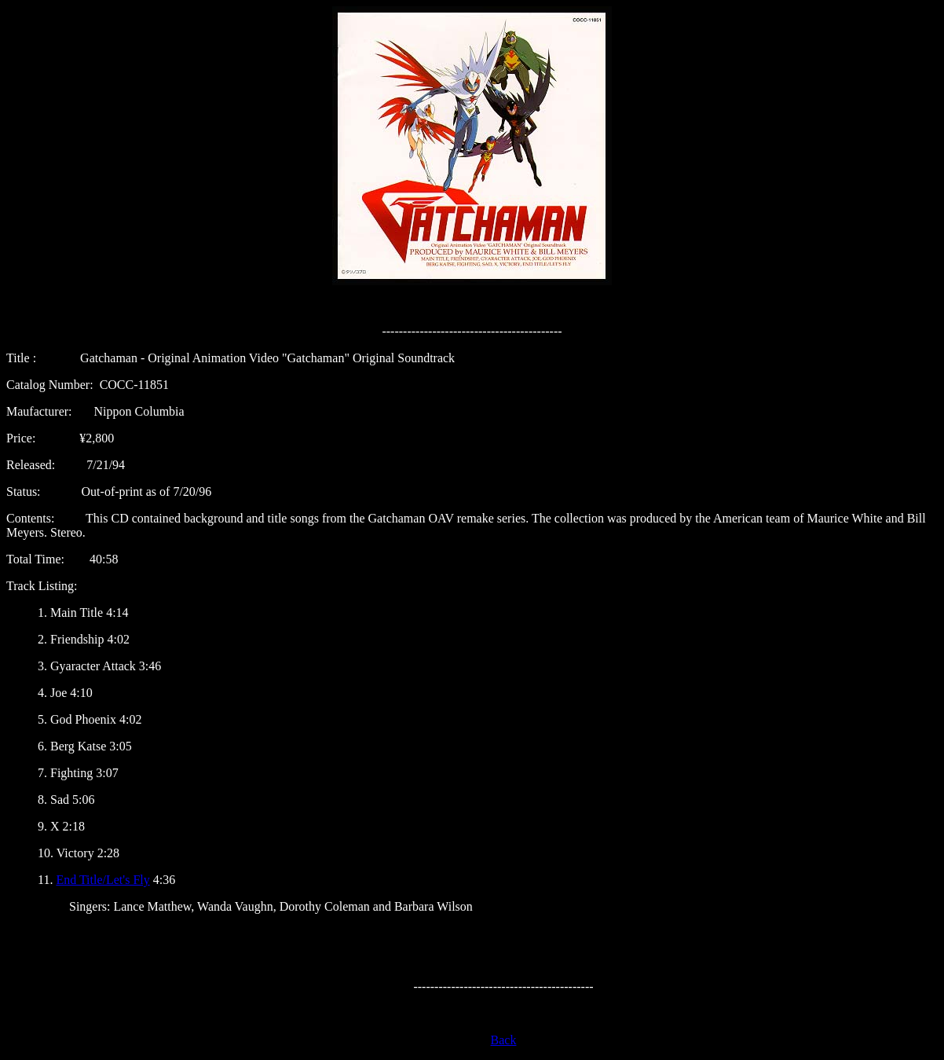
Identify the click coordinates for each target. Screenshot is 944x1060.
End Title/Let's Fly (102, 879)
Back (504, 1040)
